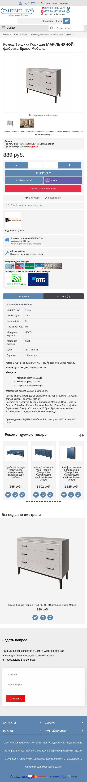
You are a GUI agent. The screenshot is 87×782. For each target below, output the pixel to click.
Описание (23, 296)
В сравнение (54, 197)
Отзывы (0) (63, 296)
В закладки (34, 197)
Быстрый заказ (24, 180)
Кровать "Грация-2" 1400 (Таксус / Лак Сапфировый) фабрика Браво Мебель (71, 473)
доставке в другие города (30, 244)
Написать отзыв (34, 205)
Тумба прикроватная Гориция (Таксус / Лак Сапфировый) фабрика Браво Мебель (43, 473)
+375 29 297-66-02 (54, 11)
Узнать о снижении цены (43, 188)
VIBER (54, 180)
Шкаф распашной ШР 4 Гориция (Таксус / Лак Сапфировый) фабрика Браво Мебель (15, 473)
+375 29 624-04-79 (54, 8)
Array (22, 205)
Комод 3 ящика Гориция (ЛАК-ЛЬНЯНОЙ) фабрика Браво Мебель (42, 605)
